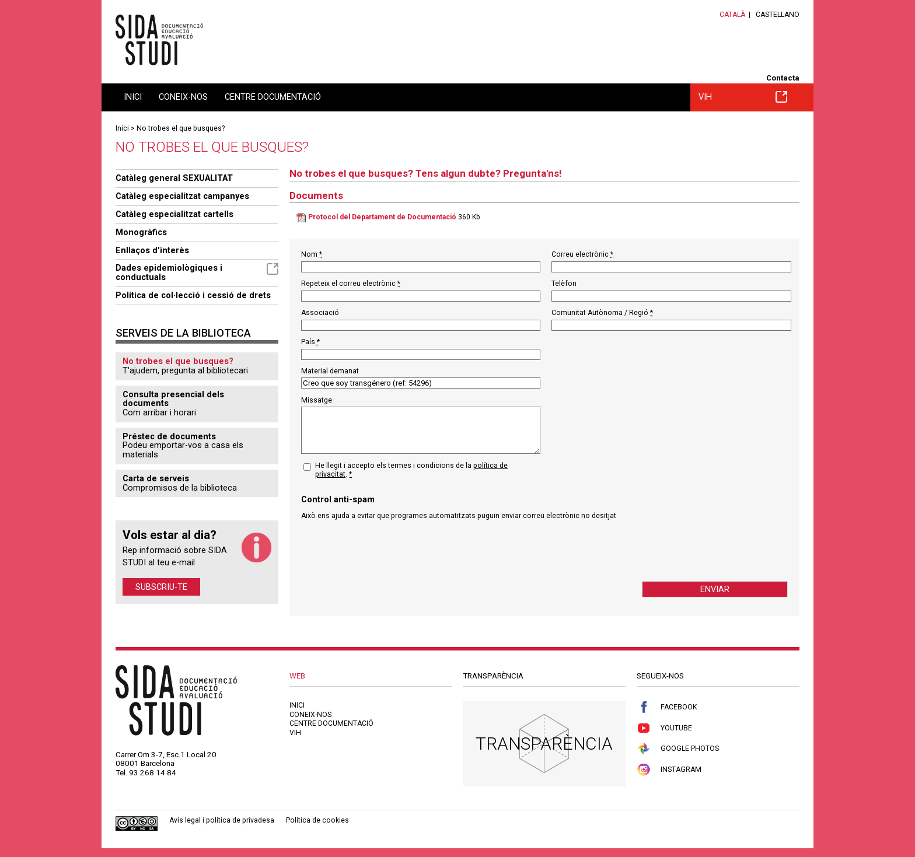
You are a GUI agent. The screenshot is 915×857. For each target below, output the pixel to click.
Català (732, 15)
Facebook (667, 707)
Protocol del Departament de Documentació (382, 217)
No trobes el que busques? (181, 128)
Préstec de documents (169, 436)
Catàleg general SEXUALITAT (174, 178)
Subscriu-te (161, 587)
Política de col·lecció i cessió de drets (193, 295)
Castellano (777, 15)
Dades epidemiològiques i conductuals (197, 272)
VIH (743, 97)
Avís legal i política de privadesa (221, 820)
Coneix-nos (183, 97)
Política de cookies (317, 820)
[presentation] (390, 550)
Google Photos (678, 749)
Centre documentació (273, 97)
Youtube (664, 728)
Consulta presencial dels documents (173, 399)
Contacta (782, 78)
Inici (133, 97)
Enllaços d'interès (152, 250)
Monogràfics (141, 232)
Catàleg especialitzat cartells (174, 214)
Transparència (544, 743)
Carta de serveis (156, 478)
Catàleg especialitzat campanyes (182, 196)
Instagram (669, 770)
